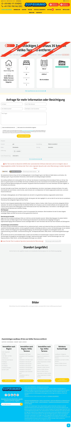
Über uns (31, 12)
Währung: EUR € (11, 1)
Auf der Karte (65, 54)
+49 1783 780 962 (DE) (13, 6)
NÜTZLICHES (66, 9)
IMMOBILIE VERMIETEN (64, 4)
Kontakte (39, 12)
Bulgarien (52, 54)
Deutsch (3, 1)
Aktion (50, 9)
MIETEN (30, 9)
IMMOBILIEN (17, 9)
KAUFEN (24, 9)
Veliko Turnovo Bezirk (43, 54)
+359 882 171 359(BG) (12, 3)
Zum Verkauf (58, 54)
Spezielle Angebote (39, 9)
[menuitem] (39, 12)
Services (58, 9)
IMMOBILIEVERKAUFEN (54, 4)
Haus (10, 54)
